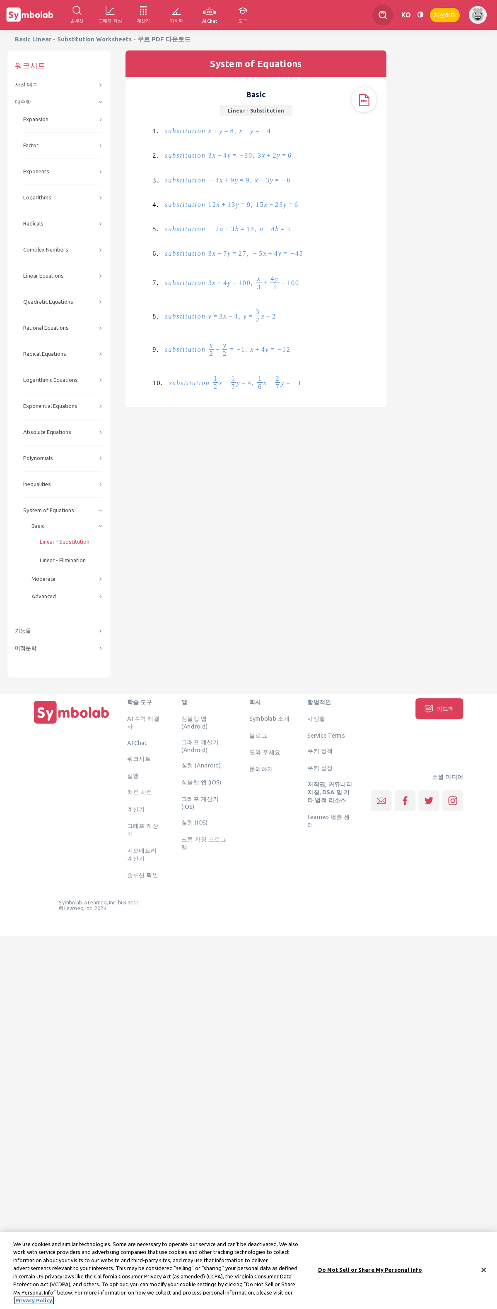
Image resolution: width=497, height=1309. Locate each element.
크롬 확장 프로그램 (203, 843)
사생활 (316, 718)
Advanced (43, 596)
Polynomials (38, 458)
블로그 (258, 735)
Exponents (36, 171)
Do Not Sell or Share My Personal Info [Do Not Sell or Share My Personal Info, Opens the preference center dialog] (370, 1275)
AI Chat (137, 743)
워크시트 (139, 758)
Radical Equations (44, 354)
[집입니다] (71, 723)
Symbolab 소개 (269, 718)
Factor (31, 145)
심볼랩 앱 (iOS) (201, 782)
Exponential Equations (50, 406)
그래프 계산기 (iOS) (200, 803)
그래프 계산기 (143, 829)
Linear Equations (43, 276)
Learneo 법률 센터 (328, 820)
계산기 (136, 809)
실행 (133, 775)
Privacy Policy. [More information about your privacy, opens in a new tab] (34, 1306)
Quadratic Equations (48, 302)
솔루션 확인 (143, 875)
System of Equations (48, 510)
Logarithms (37, 197)
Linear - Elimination (63, 560)
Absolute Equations (47, 432)
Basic (37, 526)
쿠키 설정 (320, 767)
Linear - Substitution (64, 542)
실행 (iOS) (194, 822)
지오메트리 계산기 (142, 854)
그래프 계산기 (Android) (200, 745)
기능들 (23, 631)
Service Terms (326, 735)
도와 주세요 (265, 752)
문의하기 (261, 768)
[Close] (484, 1275)
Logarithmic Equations (50, 380)
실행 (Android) (201, 765)
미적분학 (25, 648)
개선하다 (445, 14)
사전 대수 (26, 85)
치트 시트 (139, 792)
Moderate (43, 579)
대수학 (23, 102)
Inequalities (37, 484)
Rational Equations (46, 328)
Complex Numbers (45, 250)
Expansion (35, 119)
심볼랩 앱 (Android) (194, 722)
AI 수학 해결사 (143, 722)
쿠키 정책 (320, 751)
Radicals (33, 224)
